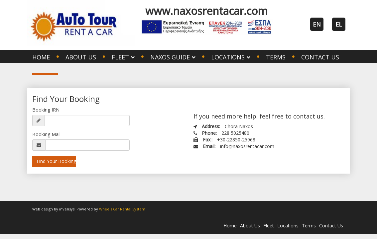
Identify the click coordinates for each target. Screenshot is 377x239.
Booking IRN (46, 110)
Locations (288, 225)
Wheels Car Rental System (122, 208)
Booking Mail (46, 134)
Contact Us (320, 57)
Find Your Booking (56, 161)
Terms (276, 57)
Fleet (268, 225)
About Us (80, 57)
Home (41, 57)
